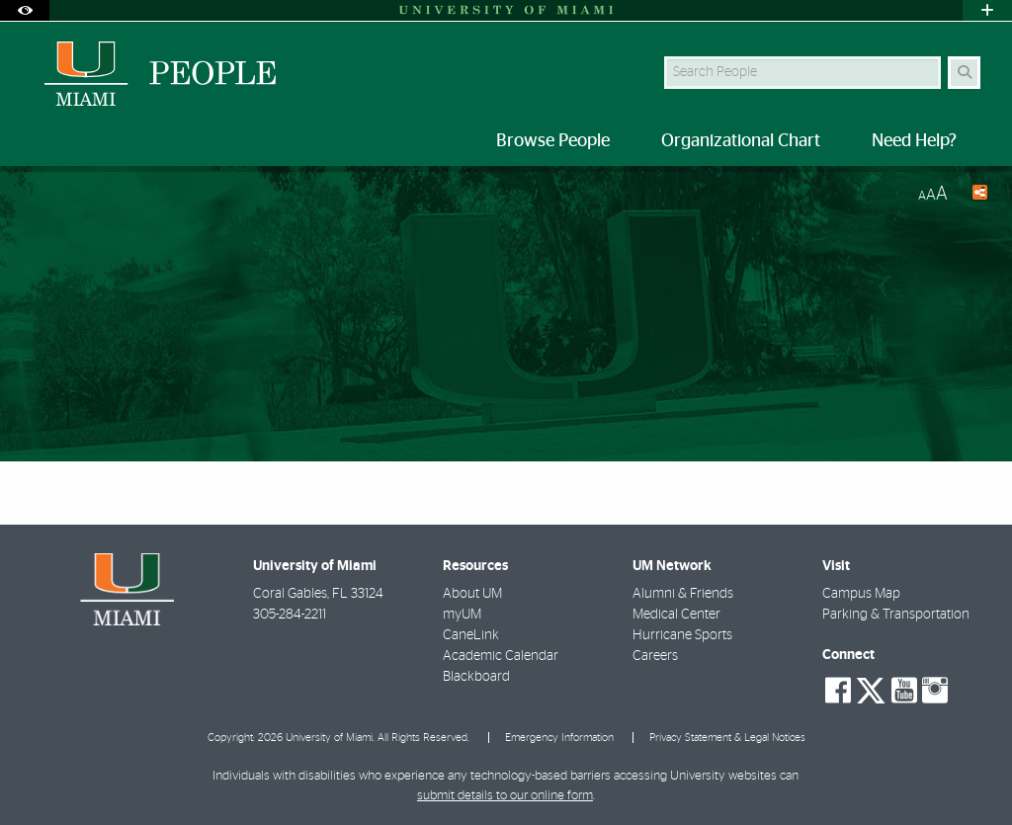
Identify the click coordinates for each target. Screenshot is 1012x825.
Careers (655, 656)
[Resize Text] (933, 194)
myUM (462, 614)
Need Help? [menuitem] (914, 141)
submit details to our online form (505, 795)
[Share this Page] (975, 195)
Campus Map (861, 594)
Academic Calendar (500, 656)
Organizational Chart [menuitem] (740, 141)
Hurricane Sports (682, 635)
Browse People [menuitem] (553, 141)
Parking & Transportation (896, 614)
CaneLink (471, 635)
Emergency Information (559, 737)
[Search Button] (964, 72)
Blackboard (476, 677)
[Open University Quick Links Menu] (987, 10)
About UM (472, 594)
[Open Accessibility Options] (24, 10)
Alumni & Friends (682, 594)
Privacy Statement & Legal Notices (727, 737)
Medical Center (676, 614)
